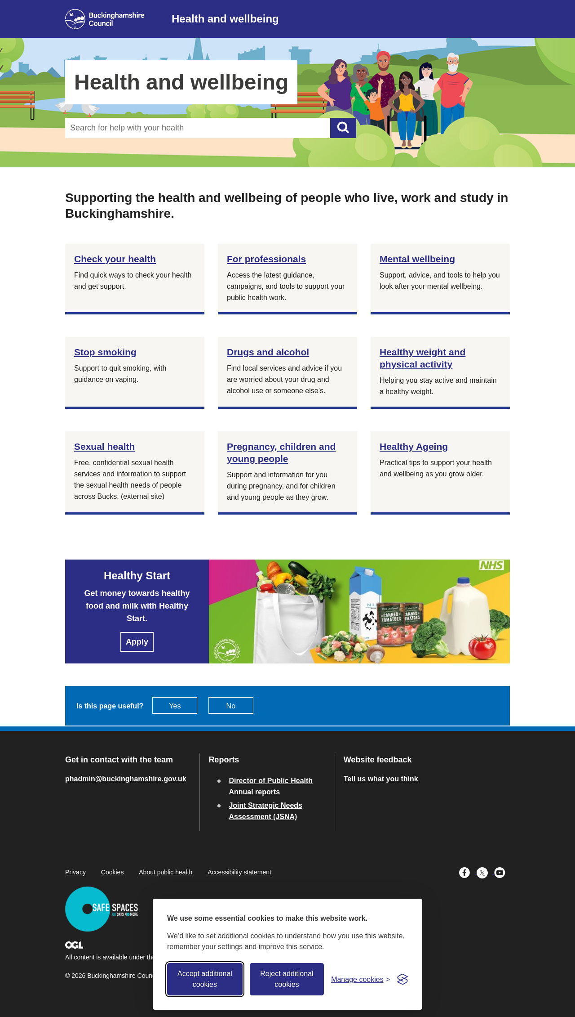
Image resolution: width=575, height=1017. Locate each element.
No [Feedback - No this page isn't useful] (230, 706)
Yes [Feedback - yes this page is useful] (175, 706)
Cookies (112, 872)
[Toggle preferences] (360, 979)
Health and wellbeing (225, 19)
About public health (165, 872)
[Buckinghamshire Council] (105, 19)
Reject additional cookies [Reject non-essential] (286, 979)
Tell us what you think (381, 779)
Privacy (75, 872)
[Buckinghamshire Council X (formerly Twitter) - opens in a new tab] (485, 871)
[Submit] (343, 128)
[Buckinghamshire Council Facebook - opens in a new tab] (468, 871)
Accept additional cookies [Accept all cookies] (204, 979)
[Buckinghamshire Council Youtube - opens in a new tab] (502, 871)
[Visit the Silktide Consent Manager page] (402, 979)
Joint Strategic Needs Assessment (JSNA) (265, 811)
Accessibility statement (239, 872)
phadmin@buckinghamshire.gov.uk (125, 779)
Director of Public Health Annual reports (271, 786)
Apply (137, 641)
